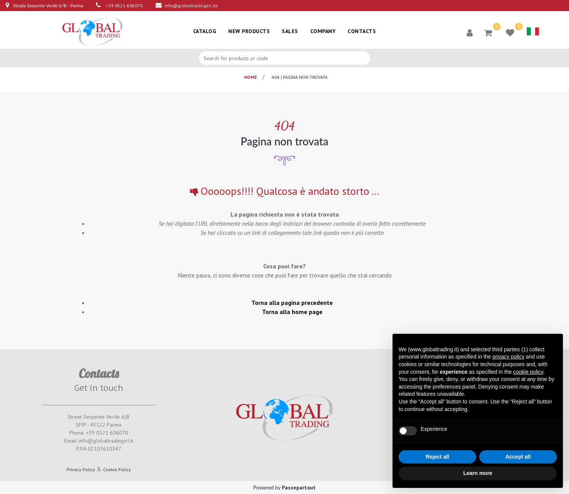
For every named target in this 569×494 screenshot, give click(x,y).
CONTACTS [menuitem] (362, 31)
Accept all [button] (518, 457)
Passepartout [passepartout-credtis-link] (299, 487)
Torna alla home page (292, 312)
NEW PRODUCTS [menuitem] (249, 31)
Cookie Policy (117, 469)
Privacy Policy (81, 469)
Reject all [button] (437, 457)
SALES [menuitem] (290, 31)
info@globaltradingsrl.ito (191, 5)
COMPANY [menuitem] (323, 31)
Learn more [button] (477, 473)
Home (250, 77)
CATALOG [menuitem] (204, 31)
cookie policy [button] (528, 372)
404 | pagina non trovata (299, 77)
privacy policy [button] (508, 357)
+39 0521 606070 (124, 5)
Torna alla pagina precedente (292, 302)
